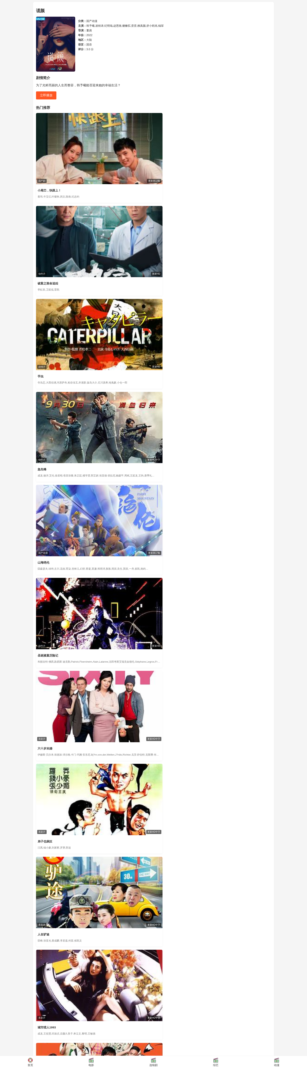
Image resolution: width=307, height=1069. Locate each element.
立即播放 (46, 95)
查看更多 (265, 632)
